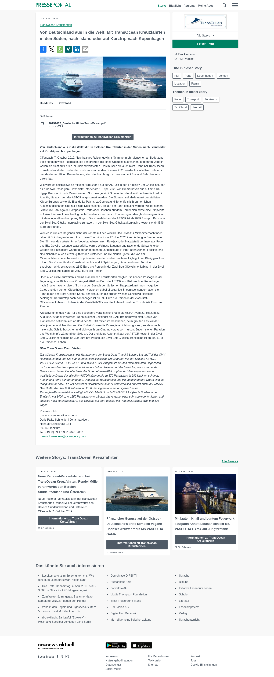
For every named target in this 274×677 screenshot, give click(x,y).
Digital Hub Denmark (123, 613)
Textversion (155, 660)
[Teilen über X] (51, 49)
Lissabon (180, 84)
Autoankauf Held (121, 581)
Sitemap (153, 664)
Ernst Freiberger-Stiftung (126, 600)
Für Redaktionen (158, 655)
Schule (183, 594)
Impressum (112, 655)
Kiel (177, 75)
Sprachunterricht (189, 619)
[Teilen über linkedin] (76, 49)
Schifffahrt (181, 108)
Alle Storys (205, 35)
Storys (162, 5)
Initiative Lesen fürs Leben (195, 587)
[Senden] (85, 49)
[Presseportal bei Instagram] (66, 655)
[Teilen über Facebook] (43, 49)
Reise (178, 100)
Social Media (114, 668)
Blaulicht (175, 5)
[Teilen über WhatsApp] (60, 49)
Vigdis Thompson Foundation (129, 594)
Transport (194, 100)
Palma (196, 84)
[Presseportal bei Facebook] (56, 656)
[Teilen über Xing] (68, 49)
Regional (189, 5)
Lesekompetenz (189, 606)
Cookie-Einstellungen (203, 664)
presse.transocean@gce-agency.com (63, 436)
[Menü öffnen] (235, 5)
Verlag (183, 613)
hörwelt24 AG (119, 587)
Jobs (193, 660)
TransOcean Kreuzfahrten (56, 24)
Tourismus (213, 100)
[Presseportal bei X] (60, 656)
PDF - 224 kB (77, 125)
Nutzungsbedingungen (120, 660)
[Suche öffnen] (224, 5)
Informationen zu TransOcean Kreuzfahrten (102, 136)
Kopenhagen (207, 75)
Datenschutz (113, 664)
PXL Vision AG (120, 606)
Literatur (184, 600)
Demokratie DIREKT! (124, 575)
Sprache (184, 575)
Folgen (205, 43)
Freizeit (198, 108)
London (226, 75)
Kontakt (195, 655)
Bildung (183, 581)
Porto (189, 75)
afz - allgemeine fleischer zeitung (131, 619)
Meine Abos (206, 5)
